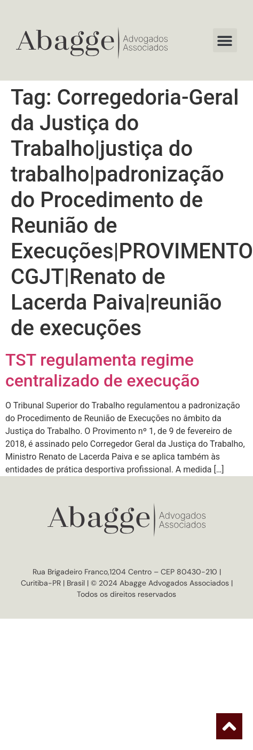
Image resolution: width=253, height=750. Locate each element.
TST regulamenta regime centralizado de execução (102, 370)
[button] (225, 40)
